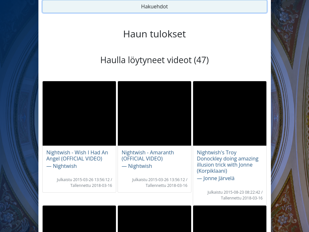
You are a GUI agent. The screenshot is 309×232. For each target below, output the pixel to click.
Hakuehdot (154, 6)
